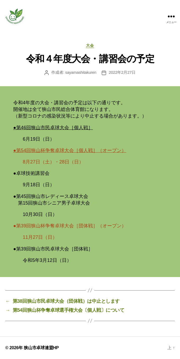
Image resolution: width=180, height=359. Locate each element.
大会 (90, 45)
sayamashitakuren (80, 72)
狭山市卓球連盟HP (41, 347)
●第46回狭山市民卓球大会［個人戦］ (53, 127)
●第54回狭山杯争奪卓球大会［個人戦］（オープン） (69, 150)
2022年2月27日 (122, 72)
